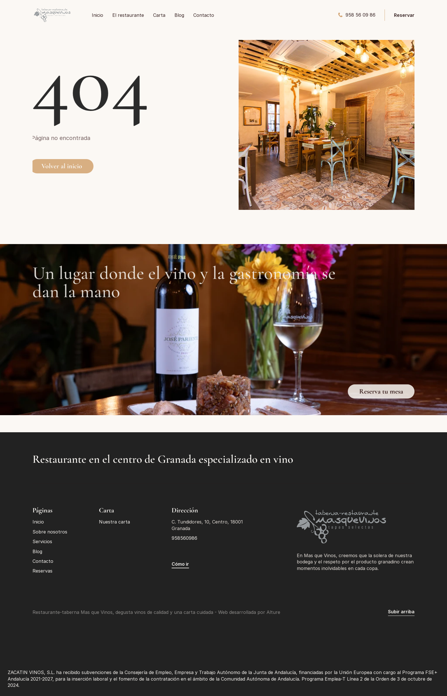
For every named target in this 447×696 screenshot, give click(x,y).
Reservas (42, 571)
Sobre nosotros (49, 532)
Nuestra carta (114, 522)
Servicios (42, 541)
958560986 (184, 538)
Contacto (42, 561)
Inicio (38, 522)
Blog (37, 551)
